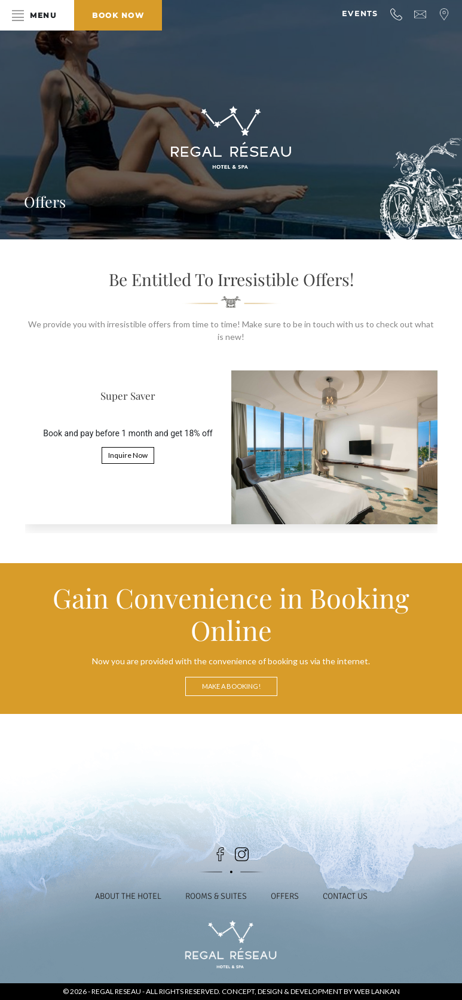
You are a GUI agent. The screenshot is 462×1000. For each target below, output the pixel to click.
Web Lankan (377, 991)
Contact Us (345, 896)
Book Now (118, 15)
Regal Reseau (116, 991)
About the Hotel (128, 896)
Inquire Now (128, 455)
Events (360, 13)
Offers (285, 896)
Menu (43, 15)
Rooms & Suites (216, 896)
